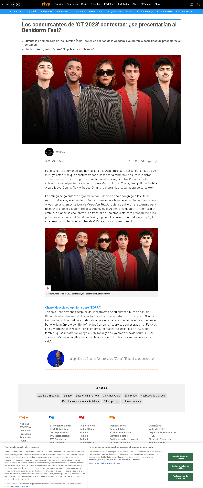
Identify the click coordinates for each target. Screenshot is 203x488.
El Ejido (68, 395)
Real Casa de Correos (153, 395)
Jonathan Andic (111, 395)
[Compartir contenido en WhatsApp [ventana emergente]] (149, 160)
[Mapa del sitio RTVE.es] (135, 466)
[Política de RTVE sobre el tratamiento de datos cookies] (71, 466)
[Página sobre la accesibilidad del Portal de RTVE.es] (118, 466)
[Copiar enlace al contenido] (156, 160)
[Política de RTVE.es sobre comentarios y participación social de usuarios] (172, 466)
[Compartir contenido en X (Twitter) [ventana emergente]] (136, 160)
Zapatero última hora (87, 395)
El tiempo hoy (111, 401)
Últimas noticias (132, 401)
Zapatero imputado (48, 395)
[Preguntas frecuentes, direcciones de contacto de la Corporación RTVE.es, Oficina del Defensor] (150, 466)
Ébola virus (131, 395)
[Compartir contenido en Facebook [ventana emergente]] (129, 160)
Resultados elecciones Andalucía (80, 401)
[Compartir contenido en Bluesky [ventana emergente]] (142, 160)
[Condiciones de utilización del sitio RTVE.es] (24, 466)
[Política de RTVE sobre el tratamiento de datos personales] (45, 466)
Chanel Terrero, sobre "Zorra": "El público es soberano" (59, 49)
